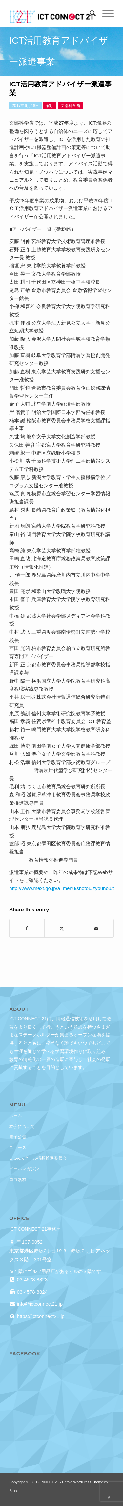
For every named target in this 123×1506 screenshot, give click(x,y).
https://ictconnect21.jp (39, 1316)
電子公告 (17, 1136)
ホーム (15, 1115)
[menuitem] (89, 13)
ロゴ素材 (17, 1179)
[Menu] (105, 13)
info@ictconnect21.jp (39, 1304)
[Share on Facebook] (27, 928)
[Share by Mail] (96, 928)
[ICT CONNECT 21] (51, 13)
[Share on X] (62, 928)
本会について (22, 1126)
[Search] (89, 13)
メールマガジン (24, 1168)
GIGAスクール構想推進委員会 (38, 1158)
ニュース (17, 1147)
